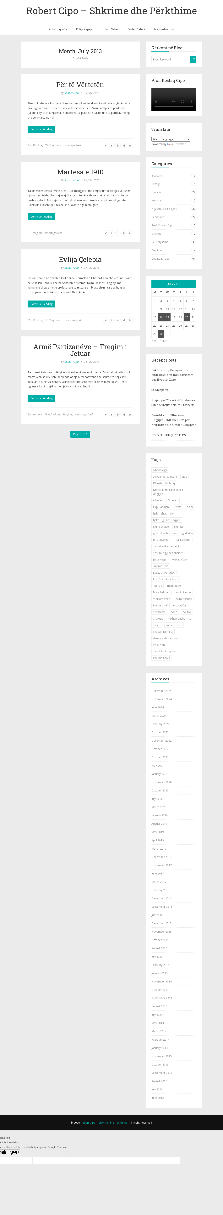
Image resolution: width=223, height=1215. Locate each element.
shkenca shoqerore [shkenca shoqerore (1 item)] (165, 638)
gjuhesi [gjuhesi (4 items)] (178, 526)
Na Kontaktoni (164, 29)
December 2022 (161, 740)
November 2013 (161, 1056)
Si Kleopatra (160, 390)
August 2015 (159, 948)
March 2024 (158, 715)
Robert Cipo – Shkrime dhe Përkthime (111, 10)
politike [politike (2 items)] (187, 612)
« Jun (154, 340)
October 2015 (160, 940)
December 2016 (161, 898)
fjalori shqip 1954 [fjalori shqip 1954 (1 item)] (163, 513)
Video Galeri (136, 29)
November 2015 (161, 931)
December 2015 (161, 923)
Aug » (163, 340)
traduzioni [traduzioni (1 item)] (159, 645)
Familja (155, 184)
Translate (176, 144)
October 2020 (160, 790)
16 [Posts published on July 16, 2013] (161, 317)
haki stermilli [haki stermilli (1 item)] (183, 540)
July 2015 (157, 956)
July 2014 (157, 1014)
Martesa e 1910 (80, 171)
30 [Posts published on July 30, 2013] (161, 334)
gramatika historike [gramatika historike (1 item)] (165, 533)
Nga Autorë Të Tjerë (164, 209)
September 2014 (161, 998)
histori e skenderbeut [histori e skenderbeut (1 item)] (166, 546)
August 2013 (159, 1081)
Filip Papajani (86, 29)
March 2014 (158, 1031)
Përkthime (157, 217)
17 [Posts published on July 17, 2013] (167, 317)
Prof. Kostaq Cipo (162, 225)
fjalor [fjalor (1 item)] (190, 507)
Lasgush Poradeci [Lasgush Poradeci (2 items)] (164, 572)
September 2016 (161, 906)
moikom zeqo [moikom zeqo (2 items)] (161, 599)
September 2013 (161, 1073)
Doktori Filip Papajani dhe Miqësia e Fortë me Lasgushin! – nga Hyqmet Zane (173, 374)
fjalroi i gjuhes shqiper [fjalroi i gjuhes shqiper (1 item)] (166, 520)
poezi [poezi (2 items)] (174, 612)
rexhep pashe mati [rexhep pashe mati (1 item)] (180, 618)
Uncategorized (72, 145)
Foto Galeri (112, 29)
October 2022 (160, 749)
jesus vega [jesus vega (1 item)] (159, 559)
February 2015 (160, 965)
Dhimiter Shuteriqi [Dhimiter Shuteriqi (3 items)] (164, 483)
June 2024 (157, 707)
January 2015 (159, 973)
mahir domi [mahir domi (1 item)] (174, 586)
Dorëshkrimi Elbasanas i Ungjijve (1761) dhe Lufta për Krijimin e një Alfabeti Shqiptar (173, 420)
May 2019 (157, 832)
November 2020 (161, 782)
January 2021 (159, 774)
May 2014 (157, 1023)
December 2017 (161, 857)
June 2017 (157, 873)
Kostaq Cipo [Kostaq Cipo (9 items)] (179, 559)
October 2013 (160, 1064)
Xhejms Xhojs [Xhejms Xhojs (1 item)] (161, 658)
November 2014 (161, 981)
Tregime (37, 233)
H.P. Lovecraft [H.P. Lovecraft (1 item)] (162, 540)
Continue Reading (41, 129)
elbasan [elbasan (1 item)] (158, 500)
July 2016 (157, 915)
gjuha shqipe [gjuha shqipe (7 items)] (161, 526)
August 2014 (159, 1006)
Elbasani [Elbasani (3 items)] (173, 500)
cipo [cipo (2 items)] (184, 476)
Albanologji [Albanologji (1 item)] (160, 470)
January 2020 (159, 815)
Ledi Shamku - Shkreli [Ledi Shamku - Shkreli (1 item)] (166, 579)
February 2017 (160, 890)
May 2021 (157, 765)
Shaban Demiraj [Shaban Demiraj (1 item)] (163, 631)
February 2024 (160, 724)
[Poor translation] (14, 1153)
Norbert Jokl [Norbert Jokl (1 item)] (160, 605)
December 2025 (161, 691)
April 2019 (157, 840)
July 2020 (157, 799)
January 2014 (159, 1048)
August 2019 (159, 823)
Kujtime (37, 414)
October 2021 (160, 757)
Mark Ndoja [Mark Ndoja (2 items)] (160, 592)
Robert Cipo (71, 93)
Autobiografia (58, 29)
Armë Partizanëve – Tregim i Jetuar (80, 350)
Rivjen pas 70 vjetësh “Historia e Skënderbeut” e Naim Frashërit (173, 402)
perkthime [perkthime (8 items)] (159, 612)
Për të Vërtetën (80, 84)
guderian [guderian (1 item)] (187, 533)
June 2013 (157, 1098)
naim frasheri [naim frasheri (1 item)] (184, 599)
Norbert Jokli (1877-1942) (168, 435)
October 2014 (160, 990)
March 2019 (158, 848)
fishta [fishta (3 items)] (178, 507)
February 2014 (160, 1039)
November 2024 (161, 699)
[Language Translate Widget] (170, 139)
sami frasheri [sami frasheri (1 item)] (174, 625)
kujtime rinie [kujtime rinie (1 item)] (160, 566)
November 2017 (161, 865)
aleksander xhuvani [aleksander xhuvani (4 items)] (165, 476)
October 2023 (160, 732)
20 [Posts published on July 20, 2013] (186, 317)
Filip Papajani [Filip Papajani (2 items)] (161, 507)
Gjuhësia (156, 192)
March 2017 (158, 882)
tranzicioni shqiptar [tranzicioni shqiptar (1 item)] (165, 651)
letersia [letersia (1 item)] (157, 586)
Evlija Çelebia (80, 259)
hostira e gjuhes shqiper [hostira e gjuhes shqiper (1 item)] (168, 553)
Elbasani (156, 175)
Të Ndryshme (53, 145)
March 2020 (158, 807)
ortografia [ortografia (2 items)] (179, 605)
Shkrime (37, 145)
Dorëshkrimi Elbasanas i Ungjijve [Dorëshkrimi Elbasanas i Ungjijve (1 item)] (168, 492)
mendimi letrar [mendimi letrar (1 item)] (182, 592)
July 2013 (157, 1089)
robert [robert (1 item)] (157, 625)
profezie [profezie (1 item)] (158, 618)
